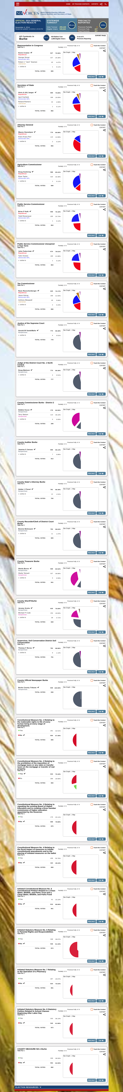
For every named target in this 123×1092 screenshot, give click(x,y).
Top (101, 77)
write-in (22, 66)
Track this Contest (99, 45)
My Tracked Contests (80, 4)
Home (68, 4)
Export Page (100, 35)
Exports (95, 4)
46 (70, 25)
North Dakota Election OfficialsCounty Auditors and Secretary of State (56, 13)
